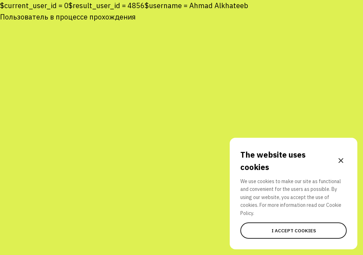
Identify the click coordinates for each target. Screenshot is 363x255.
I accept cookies (294, 230)
